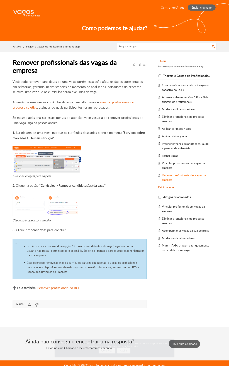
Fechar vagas (170, 156)
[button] (213, 46)
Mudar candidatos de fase (178, 109)
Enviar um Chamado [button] (184, 344)
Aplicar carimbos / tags (176, 129)
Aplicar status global (174, 136)
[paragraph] (80, 189)
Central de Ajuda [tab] (173, 7)
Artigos (17, 46)
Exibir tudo (166, 187)
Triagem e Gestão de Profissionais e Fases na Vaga (53, 46)
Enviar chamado (202, 7)
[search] (167, 46)
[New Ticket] (184, 344)
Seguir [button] (163, 61)
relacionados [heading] (177, 197)
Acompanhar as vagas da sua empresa (185, 231)
